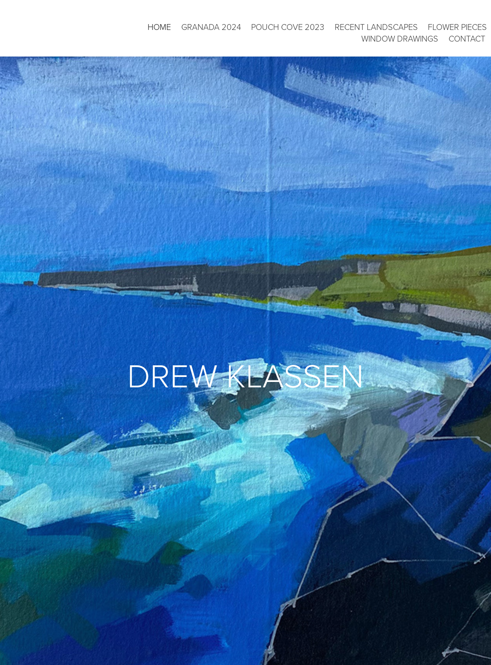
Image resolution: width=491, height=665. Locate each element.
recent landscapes (376, 26)
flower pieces (457, 26)
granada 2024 (211, 26)
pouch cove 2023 (287, 26)
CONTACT (467, 38)
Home (159, 26)
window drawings (399, 38)
